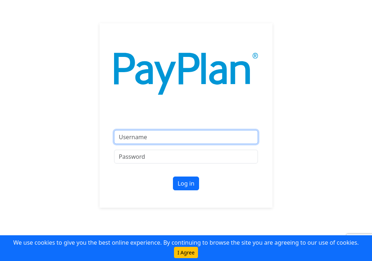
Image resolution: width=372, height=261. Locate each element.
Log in (186, 183)
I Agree (185, 252)
